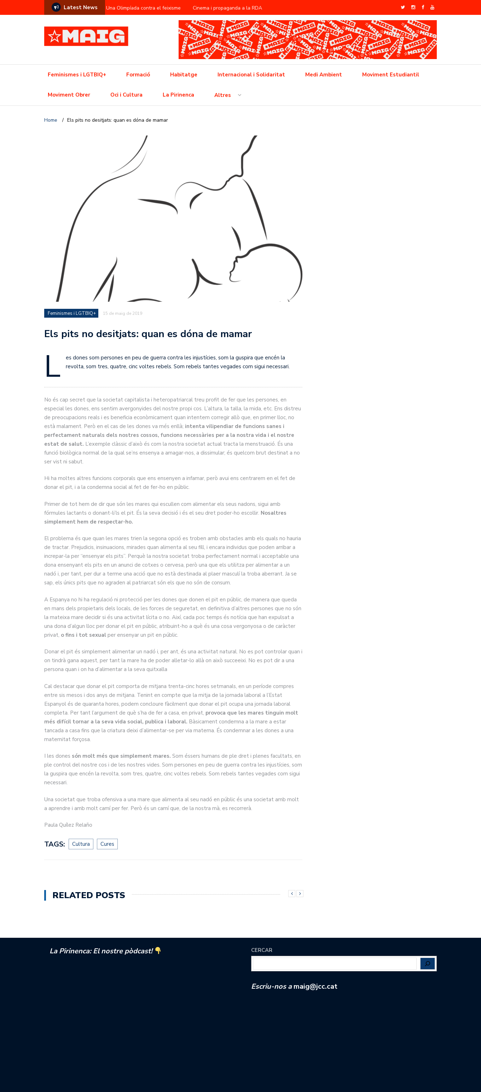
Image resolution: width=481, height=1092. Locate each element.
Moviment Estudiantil (390, 74)
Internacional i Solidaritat (251, 74)
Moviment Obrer (69, 94)
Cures (107, 844)
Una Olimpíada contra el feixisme (143, 8)
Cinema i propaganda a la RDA (227, 8)
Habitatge (183, 74)
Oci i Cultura (126, 94)
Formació (138, 74)
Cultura (81, 844)
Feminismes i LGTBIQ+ (77, 74)
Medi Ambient (323, 74)
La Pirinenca (178, 94)
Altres (222, 95)
